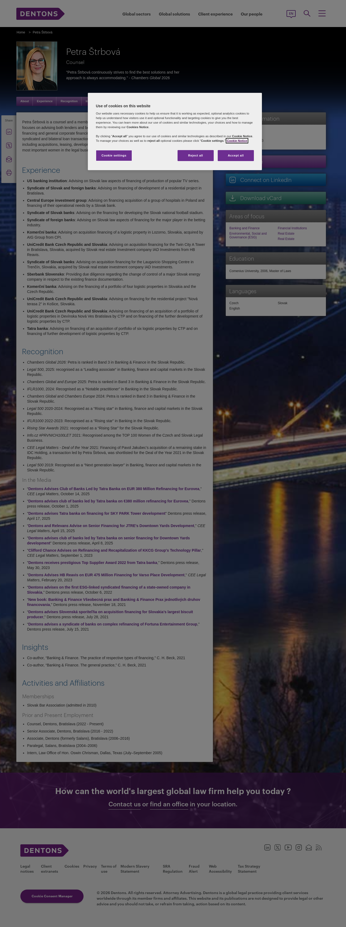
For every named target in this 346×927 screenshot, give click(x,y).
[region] (175, 131)
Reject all (195, 155)
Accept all (236, 155)
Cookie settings (113, 155)
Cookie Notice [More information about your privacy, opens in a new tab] (237, 140)
